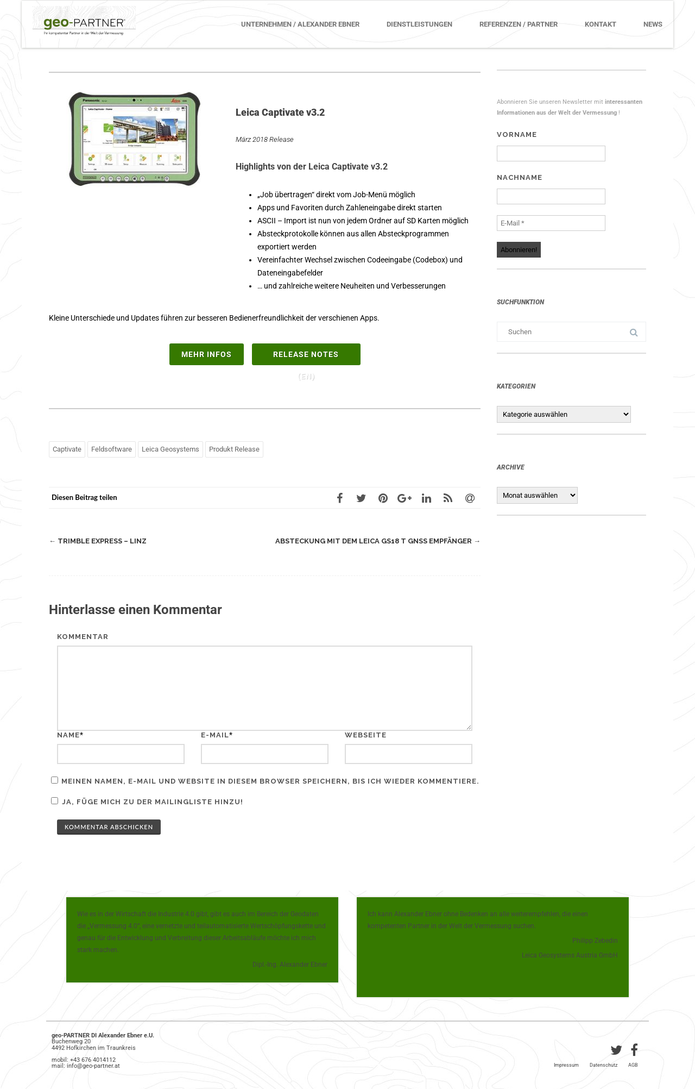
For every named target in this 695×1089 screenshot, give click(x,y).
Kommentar (83, 636)
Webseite (366, 734)
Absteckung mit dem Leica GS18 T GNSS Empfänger (378, 541)
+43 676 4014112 (93, 1059)
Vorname (517, 134)
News (652, 24)
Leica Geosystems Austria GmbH (570, 955)
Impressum (566, 1065)
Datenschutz (603, 1065)
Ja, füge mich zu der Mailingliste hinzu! (147, 801)
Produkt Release (234, 449)
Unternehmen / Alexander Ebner (300, 24)
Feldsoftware (111, 449)
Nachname (519, 177)
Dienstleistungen (419, 24)
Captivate (67, 449)
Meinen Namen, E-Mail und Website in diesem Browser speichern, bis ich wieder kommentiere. (270, 781)
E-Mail (215, 734)
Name (68, 734)
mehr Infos (206, 354)
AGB (633, 1065)
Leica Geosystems (170, 449)
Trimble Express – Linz (98, 541)
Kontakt (600, 24)
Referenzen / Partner (518, 24)
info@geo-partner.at (93, 1065)
